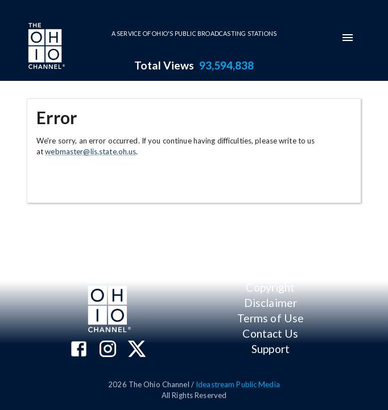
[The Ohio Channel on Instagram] (108, 350)
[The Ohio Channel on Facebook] (79, 350)
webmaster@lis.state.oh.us (90, 151)
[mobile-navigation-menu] (347, 37)
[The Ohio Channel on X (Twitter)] (137, 350)
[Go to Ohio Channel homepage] (45, 47)
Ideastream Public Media (238, 384)
